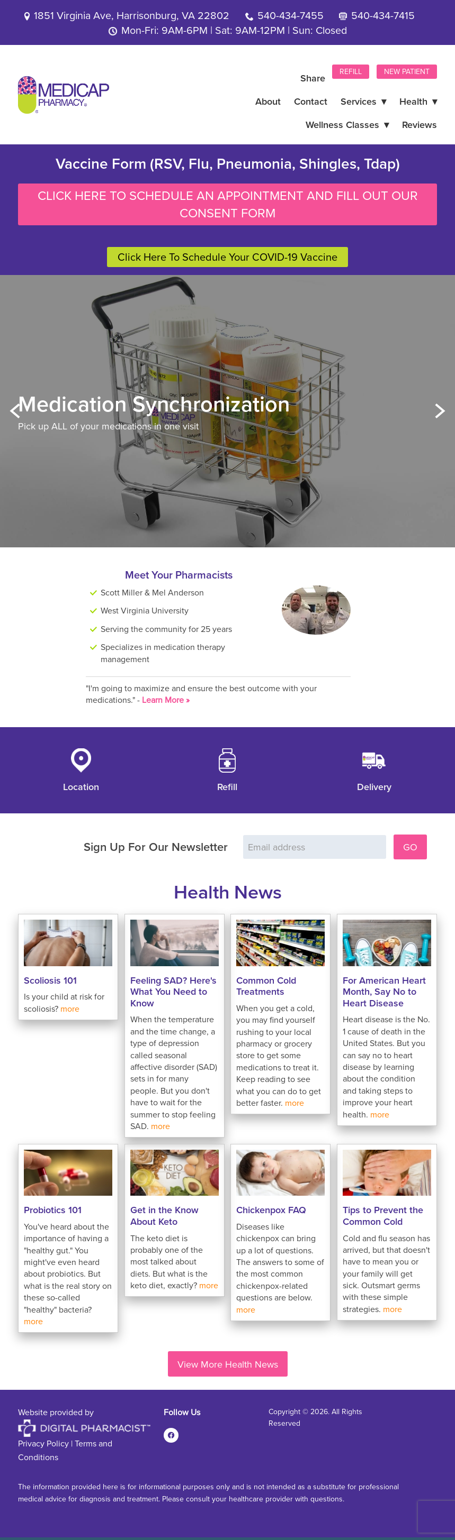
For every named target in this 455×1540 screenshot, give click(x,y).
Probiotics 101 (53, 1209)
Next (440, 411)
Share (312, 78)
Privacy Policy (43, 1443)
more (69, 1008)
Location (81, 786)
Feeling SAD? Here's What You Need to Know (173, 992)
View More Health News (227, 1364)
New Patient (407, 71)
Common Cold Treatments (266, 986)
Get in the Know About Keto (164, 1215)
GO (410, 847)
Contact (310, 101)
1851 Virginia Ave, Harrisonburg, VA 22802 (131, 15)
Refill (351, 71)
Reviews (419, 124)
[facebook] (171, 1435)
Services (363, 101)
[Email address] (314, 847)
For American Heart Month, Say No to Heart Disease (384, 992)
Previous (15, 411)
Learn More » (166, 699)
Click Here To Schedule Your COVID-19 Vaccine (227, 256)
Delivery (374, 786)
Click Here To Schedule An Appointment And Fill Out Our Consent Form (228, 204)
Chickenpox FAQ (271, 1209)
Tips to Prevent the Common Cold (383, 1215)
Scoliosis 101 (50, 980)
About (268, 101)
